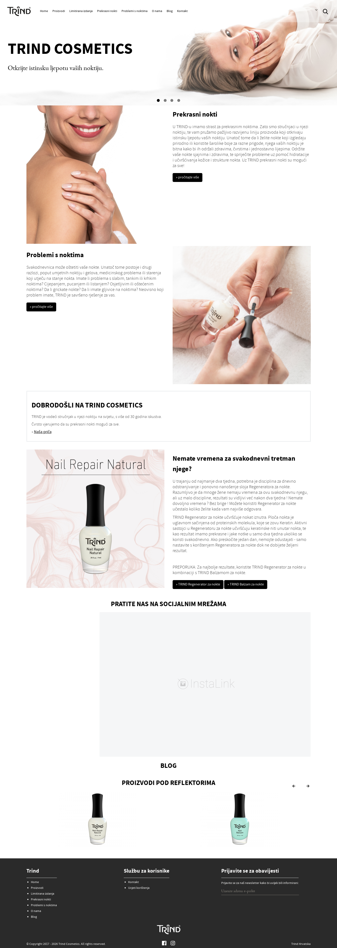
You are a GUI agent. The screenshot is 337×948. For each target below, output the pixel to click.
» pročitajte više (189, 178)
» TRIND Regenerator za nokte (201, 585)
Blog (170, 11)
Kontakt (182, 11)
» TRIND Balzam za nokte (254, 585)
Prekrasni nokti (107, 11)
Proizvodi (58, 11)
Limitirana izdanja (81, 11)
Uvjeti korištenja (139, 886)
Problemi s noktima (135, 11)
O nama (157, 11)
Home (44, 11)
